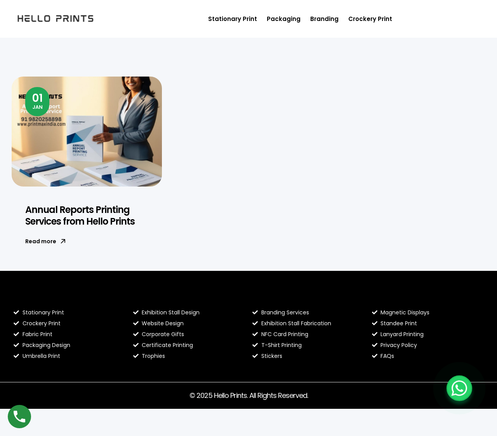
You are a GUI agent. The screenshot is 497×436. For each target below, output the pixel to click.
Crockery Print (370, 19)
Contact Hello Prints (407, 296)
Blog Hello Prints (42, 296)
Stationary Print (232, 19)
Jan (37, 101)
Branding (324, 19)
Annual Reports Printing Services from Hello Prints (80, 215)
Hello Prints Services (287, 296)
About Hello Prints (164, 296)
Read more (45, 241)
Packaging (284, 19)
